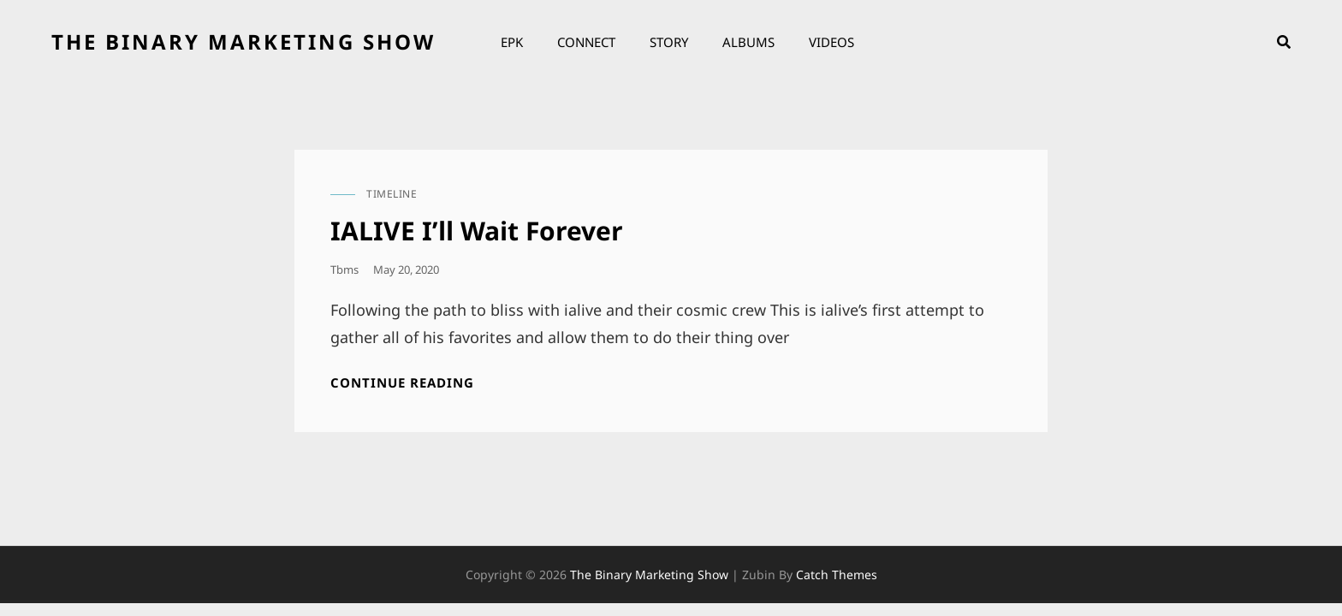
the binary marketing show (243, 41)
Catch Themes (836, 574)
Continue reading (402, 383)
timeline (391, 194)
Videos (831, 41)
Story (669, 41)
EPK (512, 41)
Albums (748, 41)
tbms (344, 269)
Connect (586, 41)
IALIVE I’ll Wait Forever (476, 230)
